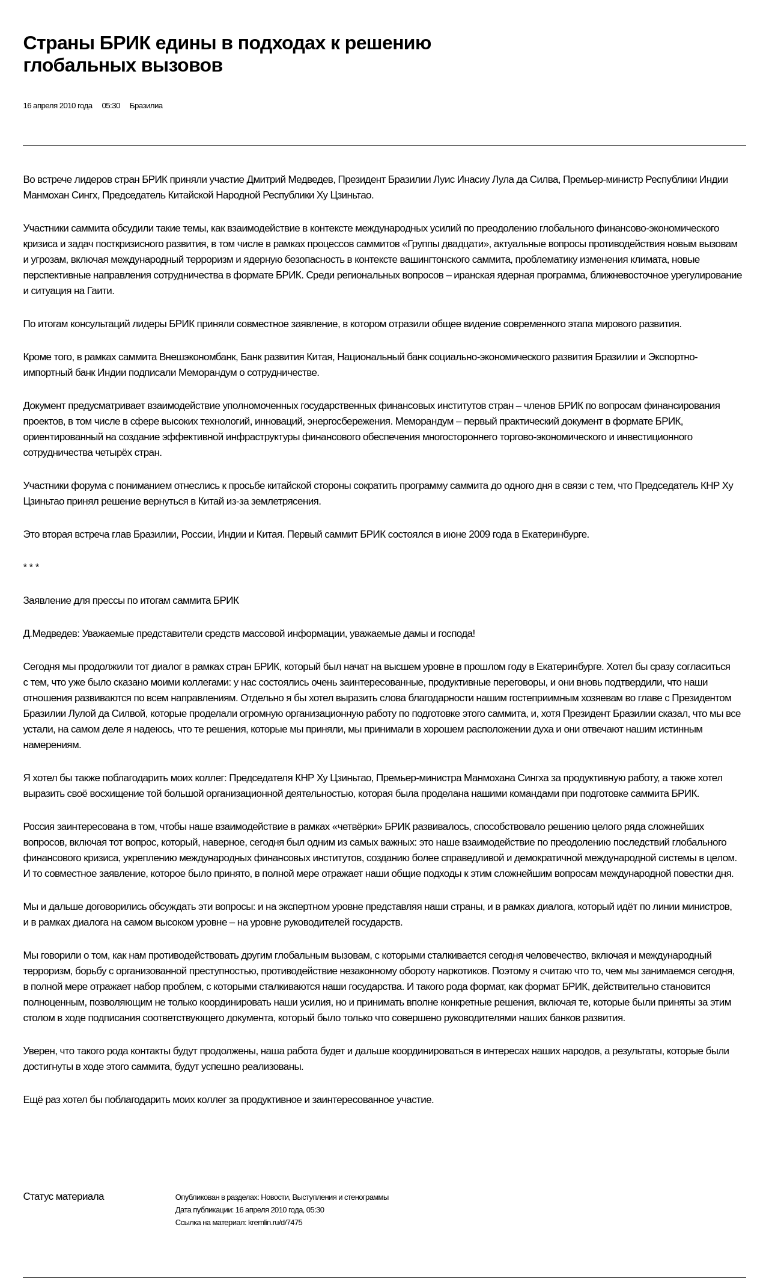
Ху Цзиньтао (344, 195)
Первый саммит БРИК (336, 534)
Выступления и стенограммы (340, 1197)
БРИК (288, 275)
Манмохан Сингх (60, 195)
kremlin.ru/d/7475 (275, 1222)
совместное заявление (287, 324)
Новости (274, 1197)
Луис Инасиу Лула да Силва (495, 179)
